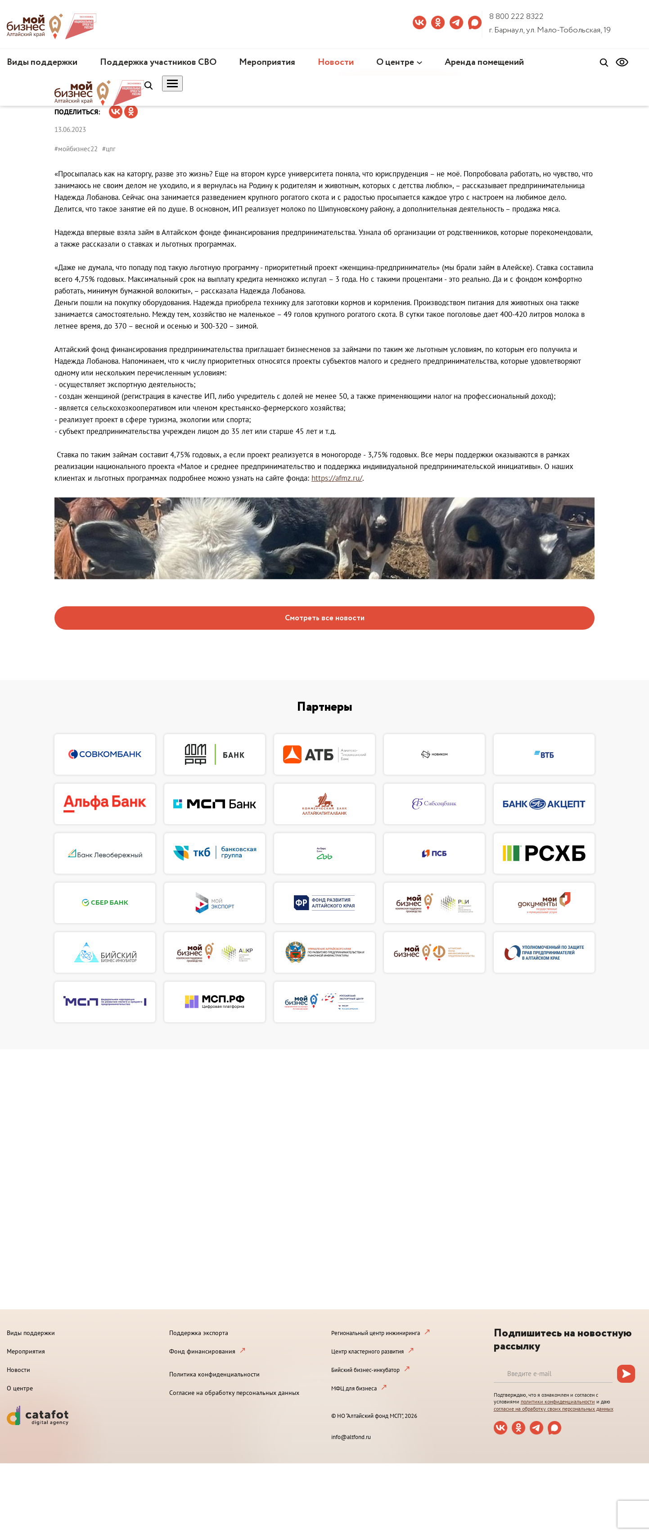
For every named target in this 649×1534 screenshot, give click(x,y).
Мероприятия (267, 62)
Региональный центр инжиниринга (375, 1333)
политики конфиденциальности (558, 1401)
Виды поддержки (42, 62)
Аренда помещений (484, 62)
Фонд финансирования (202, 1351)
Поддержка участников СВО (158, 62)
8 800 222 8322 (516, 17)
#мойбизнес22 (76, 148)
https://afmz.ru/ (336, 478)
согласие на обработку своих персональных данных (553, 1408)
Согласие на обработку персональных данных (234, 1393)
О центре (395, 62)
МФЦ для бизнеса (354, 1388)
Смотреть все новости (325, 618)
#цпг (109, 148)
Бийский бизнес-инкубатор (365, 1370)
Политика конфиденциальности (214, 1374)
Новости (336, 62)
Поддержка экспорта (198, 1333)
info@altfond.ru (351, 1437)
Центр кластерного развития (367, 1351)
